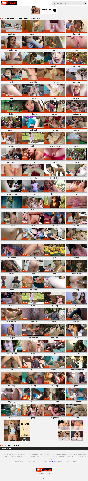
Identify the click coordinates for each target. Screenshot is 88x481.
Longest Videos (35, 3)
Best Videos (24, 3)
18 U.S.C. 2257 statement (44, 476)
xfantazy (12, 461)
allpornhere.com (6, 448)
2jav (52, 461)
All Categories (46, 3)
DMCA (44, 478)
